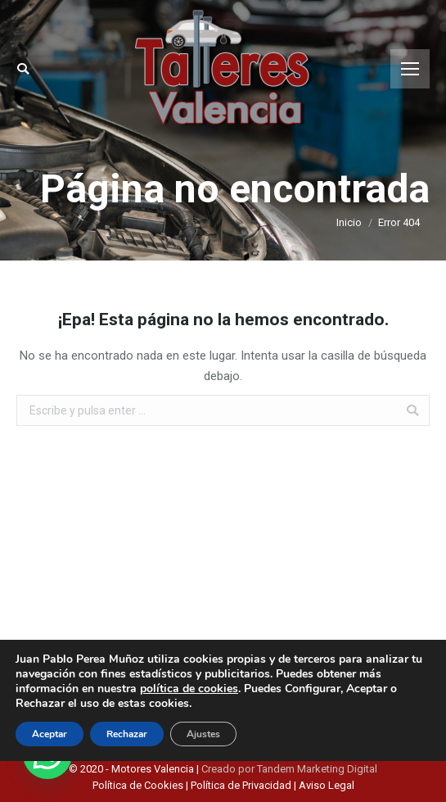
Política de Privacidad (241, 785)
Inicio (349, 222)
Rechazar (126, 734)
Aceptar (49, 734)
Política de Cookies (139, 785)
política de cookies (189, 688)
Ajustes (203, 734)
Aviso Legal (326, 785)
